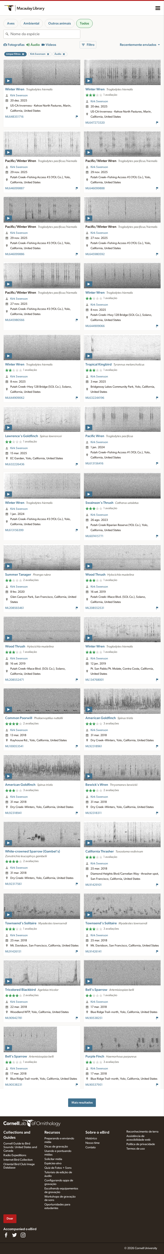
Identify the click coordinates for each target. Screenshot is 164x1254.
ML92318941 (13, 813)
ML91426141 (93, 951)
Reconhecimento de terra (142, 1131)
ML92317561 (13, 884)
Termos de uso (135, 1148)
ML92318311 (93, 813)
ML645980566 (14, 320)
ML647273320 (95, 122)
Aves (11, 23)
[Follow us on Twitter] (14, 1235)
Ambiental (31, 23)
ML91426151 (13, 951)
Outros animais (59, 23)
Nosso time (92, 1142)
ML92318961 (93, 746)
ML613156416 (94, 463)
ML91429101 (93, 884)
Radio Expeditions (14, 1155)
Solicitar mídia (53, 1159)
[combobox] (45, 34)
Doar (10, 1218)
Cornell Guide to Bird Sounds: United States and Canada (20, 1147)
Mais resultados (82, 1102)
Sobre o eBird (97, 1132)
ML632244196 (94, 397)
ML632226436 (14, 464)
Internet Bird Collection (18, 1159)
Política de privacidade (140, 1144)
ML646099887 (14, 188)
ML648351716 (14, 116)
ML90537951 (93, 1084)
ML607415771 (94, 536)
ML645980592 (95, 254)
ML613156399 (14, 530)
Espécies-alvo (53, 1163)
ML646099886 (14, 254)
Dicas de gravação (56, 1146)
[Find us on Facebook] (6, 1235)
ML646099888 (95, 188)
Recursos (52, 1132)
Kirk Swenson (19, 95)
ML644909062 (14, 397)
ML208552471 (14, 679)
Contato (90, 1147)
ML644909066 (95, 326)
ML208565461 (14, 608)
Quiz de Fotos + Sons (58, 1167)
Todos (84, 23)
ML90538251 (93, 1018)
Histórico (91, 1138)
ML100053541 (14, 746)
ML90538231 (13, 1084)
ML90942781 (13, 1018)
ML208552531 (94, 608)
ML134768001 (94, 679)
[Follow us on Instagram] (23, 1235)
